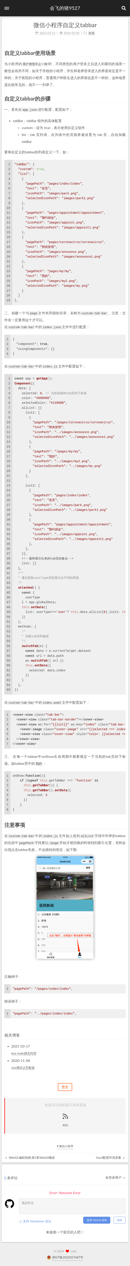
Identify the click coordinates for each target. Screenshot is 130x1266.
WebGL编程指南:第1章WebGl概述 (30, 1157)
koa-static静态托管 (23, 1053)
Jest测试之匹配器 (23, 1067)
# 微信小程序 (65, 1146)
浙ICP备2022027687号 (67, 1257)
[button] (6, 8)
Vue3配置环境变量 (110, 1157)
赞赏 (65, 1087)
